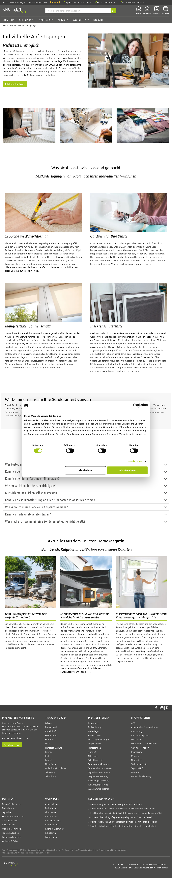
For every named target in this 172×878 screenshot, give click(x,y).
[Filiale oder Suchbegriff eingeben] (78, 10)
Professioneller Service (107, 2)
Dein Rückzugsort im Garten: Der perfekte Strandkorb (116, 804)
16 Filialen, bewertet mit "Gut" (25, 2)
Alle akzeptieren (127, 470)
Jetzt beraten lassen (15, 84)
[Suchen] (113, 10)
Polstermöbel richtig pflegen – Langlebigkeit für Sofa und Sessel (121, 817)
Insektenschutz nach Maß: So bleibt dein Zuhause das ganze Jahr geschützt (126, 812)
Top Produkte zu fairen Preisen (78, 2)
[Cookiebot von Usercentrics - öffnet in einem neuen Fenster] (135, 405)
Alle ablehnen (86, 470)
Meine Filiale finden (12, 745)
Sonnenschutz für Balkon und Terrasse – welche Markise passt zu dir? (123, 808)
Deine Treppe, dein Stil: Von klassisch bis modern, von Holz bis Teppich (123, 821)
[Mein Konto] (155, 10)
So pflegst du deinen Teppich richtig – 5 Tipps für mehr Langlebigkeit (123, 825)
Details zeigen (135, 461)
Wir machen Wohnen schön (134, 2)
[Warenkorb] (164, 10)
